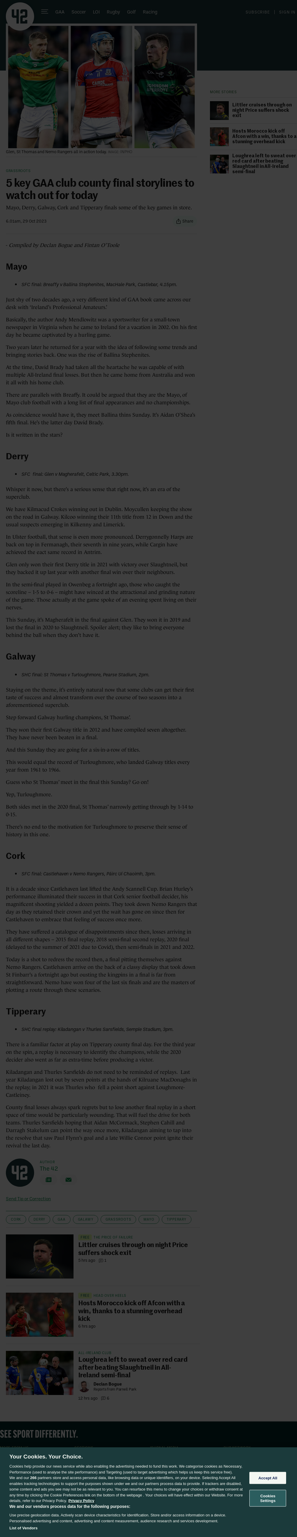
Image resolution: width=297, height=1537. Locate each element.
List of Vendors (23, 1528)
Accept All (267, 1478)
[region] (148, 1492)
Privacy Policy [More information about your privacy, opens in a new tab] (81, 1500)
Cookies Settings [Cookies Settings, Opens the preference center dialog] (268, 1498)
